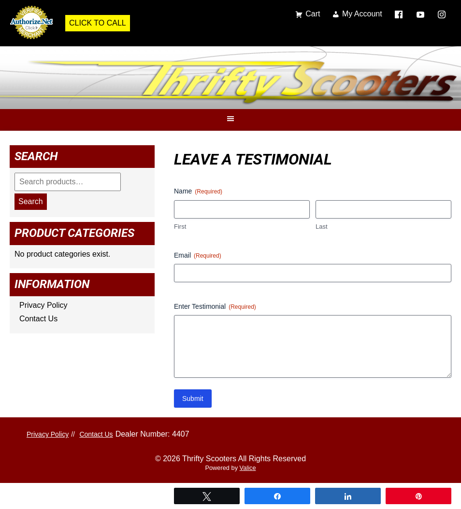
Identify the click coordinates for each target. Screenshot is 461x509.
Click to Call (97, 23)
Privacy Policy (43, 305)
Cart (312, 14)
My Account (362, 14)
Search (30, 201)
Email (197, 255)
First (180, 226)
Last (322, 226)
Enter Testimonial (215, 307)
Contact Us (38, 319)
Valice (248, 467)
